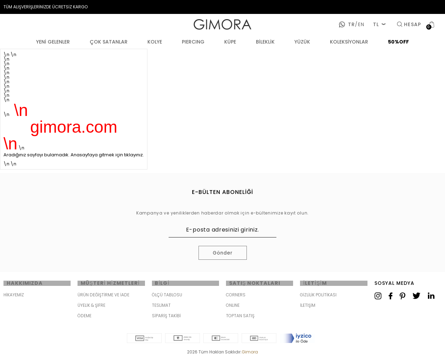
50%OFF (398, 41)
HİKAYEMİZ (13, 296)
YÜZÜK (302, 41)
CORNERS (235, 296)
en (359, 24)
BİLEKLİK (265, 41)
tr (351, 24)
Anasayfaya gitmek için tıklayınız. (107, 154)
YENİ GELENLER (53, 41)
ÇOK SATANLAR (109, 41)
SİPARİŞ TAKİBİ (166, 317)
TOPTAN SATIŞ (240, 317)
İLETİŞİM (307, 307)
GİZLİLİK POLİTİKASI (318, 296)
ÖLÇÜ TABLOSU (167, 296)
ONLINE (233, 307)
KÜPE (230, 41)
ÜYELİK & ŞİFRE (91, 307)
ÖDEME (84, 317)
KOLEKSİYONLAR (349, 41)
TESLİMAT (161, 307)
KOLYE (154, 41)
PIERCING (193, 41)
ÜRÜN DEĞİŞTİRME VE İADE (103, 296)
